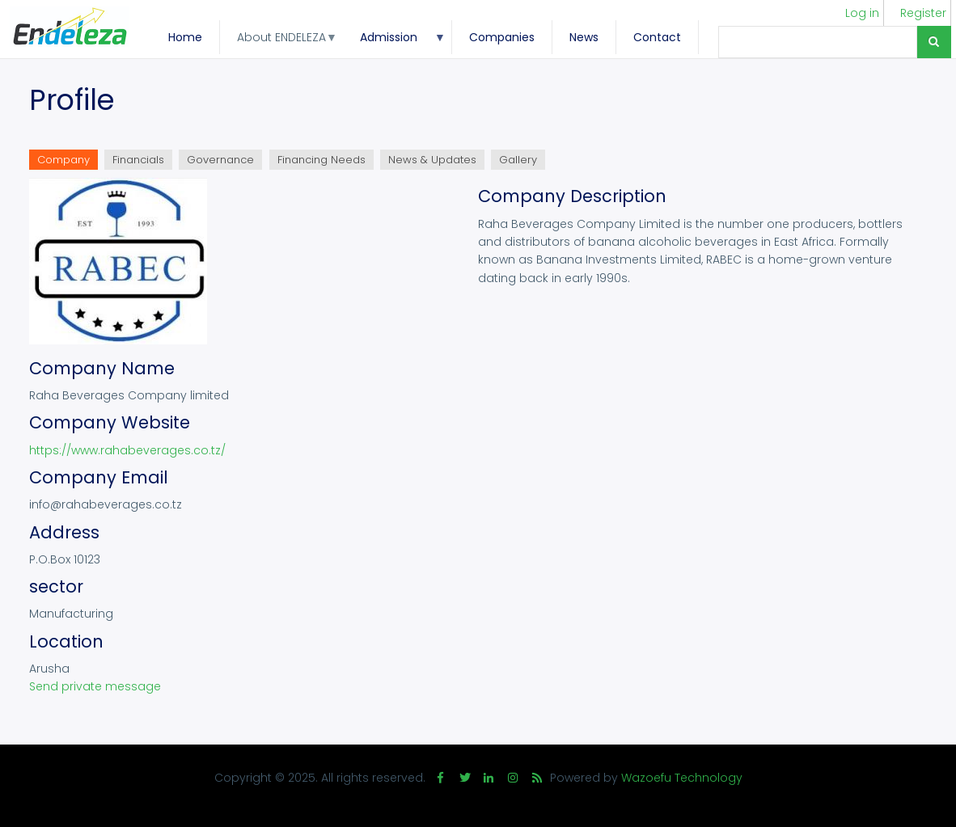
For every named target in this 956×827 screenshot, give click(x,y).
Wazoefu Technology (681, 778)
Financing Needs (321, 159)
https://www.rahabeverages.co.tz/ (127, 450)
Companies (502, 37)
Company (67, 161)
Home (185, 37)
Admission (394, 41)
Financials (138, 159)
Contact (657, 37)
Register (923, 13)
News (584, 37)
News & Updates (432, 159)
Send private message (95, 686)
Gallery (518, 159)
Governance (220, 159)
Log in (862, 13)
